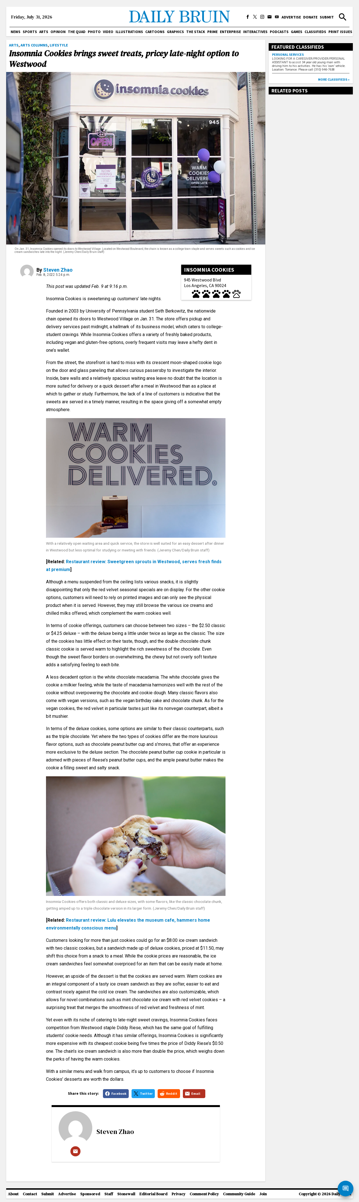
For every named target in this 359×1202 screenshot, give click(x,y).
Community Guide (239, 1194)
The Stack (195, 31)
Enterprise (230, 31)
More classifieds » (333, 79)
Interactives (255, 31)
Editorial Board (153, 1194)
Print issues (340, 31)
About (13, 1194)
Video (108, 31)
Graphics (175, 31)
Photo (94, 31)
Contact (30, 1194)
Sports (30, 31)
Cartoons (155, 31)
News (15, 31)
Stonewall (126, 1194)
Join (263, 1194)
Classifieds (315, 31)
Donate (310, 17)
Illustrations (129, 31)
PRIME (212, 31)
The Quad (77, 31)
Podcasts (279, 31)
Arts (43, 31)
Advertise (291, 17)
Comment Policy (204, 1194)
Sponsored (90, 1194)
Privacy (178, 1194)
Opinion (58, 31)
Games (296, 31)
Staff (108, 1194)
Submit (327, 17)
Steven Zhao (58, 270)
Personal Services (288, 54)
